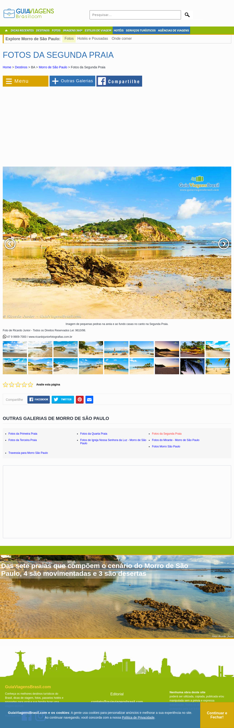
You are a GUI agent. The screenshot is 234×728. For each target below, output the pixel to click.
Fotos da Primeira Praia (22, 433)
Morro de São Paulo (53, 67)
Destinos (21, 67)
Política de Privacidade (138, 717)
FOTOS (56, 30)
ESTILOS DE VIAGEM (98, 30)
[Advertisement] (52, 124)
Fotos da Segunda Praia (166, 433)
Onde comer (122, 38)
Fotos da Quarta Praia (93, 433)
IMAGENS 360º (72, 30)
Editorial (117, 694)
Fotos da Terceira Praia (22, 440)
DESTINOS (43, 30)
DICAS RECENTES (22, 30)
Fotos (69, 38)
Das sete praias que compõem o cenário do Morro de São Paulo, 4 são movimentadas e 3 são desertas (94, 569)
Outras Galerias (77, 81)
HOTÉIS (119, 30)
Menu (21, 81)
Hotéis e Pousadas (92, 38)
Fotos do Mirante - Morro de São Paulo (175, 440)
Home (7, 67)
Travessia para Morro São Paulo (28, 452)
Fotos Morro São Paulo (166, 446)
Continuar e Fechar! (217, 715)
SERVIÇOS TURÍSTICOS (141, 30)
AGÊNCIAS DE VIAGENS (173, 30)
